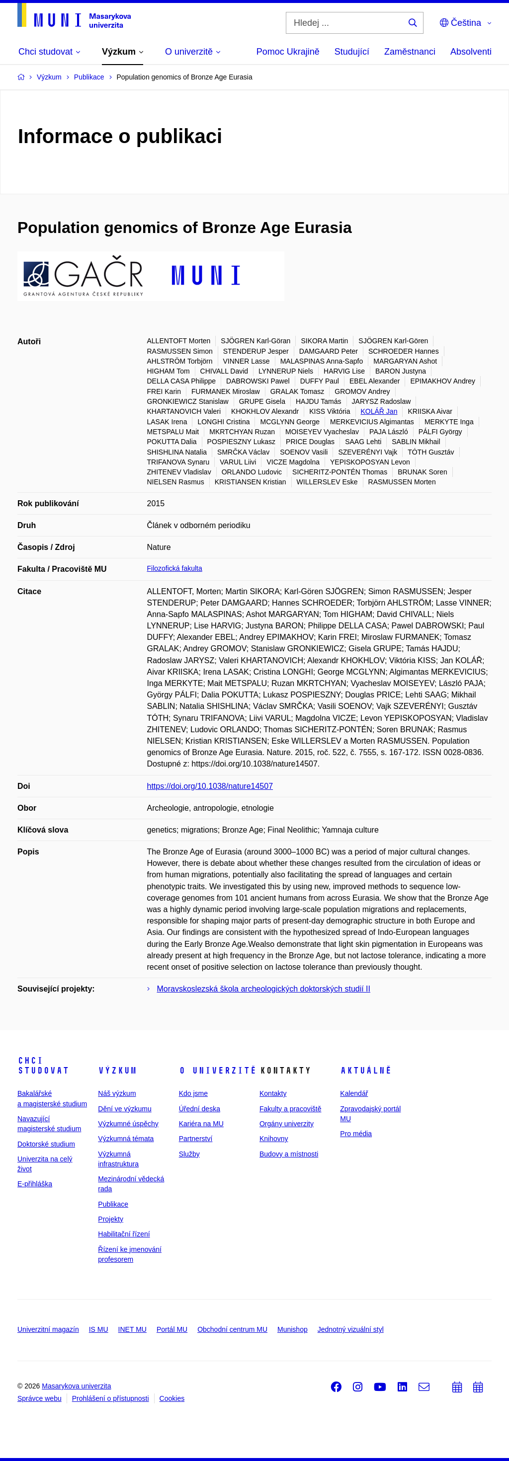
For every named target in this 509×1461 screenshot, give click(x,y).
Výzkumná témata (126, 1139)
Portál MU (172, 1329)
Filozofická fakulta (174, 568)
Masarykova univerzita (76, 1386)
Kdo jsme (193, 1093)
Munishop (292, 1329)
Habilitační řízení (124, 1234)
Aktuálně (366, 1070)
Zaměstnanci (409, 52)
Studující (352, 52)
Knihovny (273, 1139)
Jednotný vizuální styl (351, 1329)
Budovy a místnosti (288, 1154)
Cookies (172, 1398)
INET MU (132, 1329)
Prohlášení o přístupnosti (110, 1398)
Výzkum (117, 1070)
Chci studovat (43, 1065)
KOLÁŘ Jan (379, 411)
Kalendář (354, 1093)
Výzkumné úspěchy (128, 1124)
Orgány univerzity (286, 1124)
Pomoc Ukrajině (288, 52)
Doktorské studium (46, 1144)
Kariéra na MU (201, 1124)
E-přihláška (34, 1184)
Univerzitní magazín (48, 1329)
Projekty (110, 1219)
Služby (189, 1154)
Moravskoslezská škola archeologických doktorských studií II (264, 989)
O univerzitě (217, 1070)
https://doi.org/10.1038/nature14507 (210, 786)
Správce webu (39, 1398)
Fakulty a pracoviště (290, 1109)
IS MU (98, 1329)
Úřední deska (199, 1109)
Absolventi (471, 52)
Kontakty (272, 1093)
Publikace (113, 1204)
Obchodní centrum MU (232, 1329)
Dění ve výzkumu (124, 1109)
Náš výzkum (117, 1093)
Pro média (356, 1134)
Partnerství (196, 1139)
